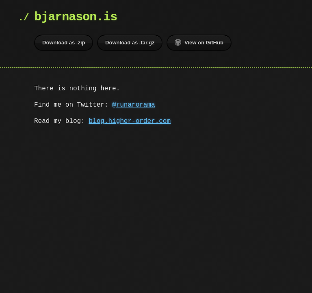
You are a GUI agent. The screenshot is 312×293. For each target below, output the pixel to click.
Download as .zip (63, 42)
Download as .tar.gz (129, 42)
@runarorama (133, 105)
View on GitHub (199, 42)
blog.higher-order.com (130, 121)
